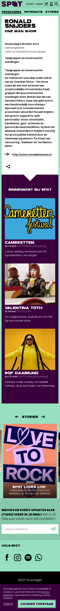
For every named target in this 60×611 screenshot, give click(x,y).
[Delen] (8, 166)
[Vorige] (17, 416)
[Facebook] (7, 558)
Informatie (33, 12)
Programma (11, 12)
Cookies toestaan (36, 604)
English (39, 4)
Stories (51, 12)
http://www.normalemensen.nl (32, 154)
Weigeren (8, 603)
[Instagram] (17, 558)
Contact (30, 4)
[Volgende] (43, 416)
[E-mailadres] (30, 529)
